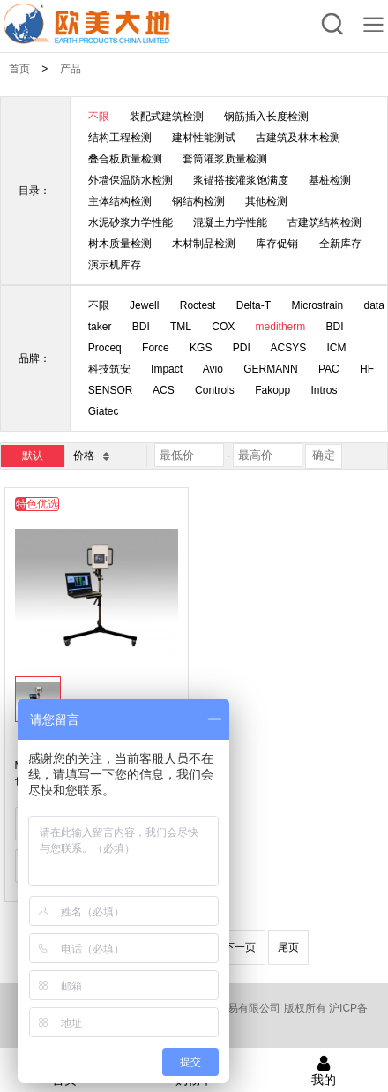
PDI (241, 348)
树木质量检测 (120, 243)
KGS (201, 348)
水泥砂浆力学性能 (130, 222)
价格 (90, 455)
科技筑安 (109, 369)
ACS (164, 390)
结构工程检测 (120, 138)
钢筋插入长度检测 (266, 116)
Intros (324, 390)
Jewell (144, 305)
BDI (141, 326)
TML (180, 326)
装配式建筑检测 (167, 116)
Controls (215, 390)
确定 (323, 455)
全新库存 (340, 243)
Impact (167, 369)
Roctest (198, 305)
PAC (329, 369)
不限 (98, 116)
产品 (70, 69)
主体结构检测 (120, 201)
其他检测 (266, 201)
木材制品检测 (203, 243)
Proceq (105, 348)
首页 (19, 69)
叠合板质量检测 (125, 159)
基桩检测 (330, 180)
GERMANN (270, 369)
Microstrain (317, 305)
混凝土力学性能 (230, 222)
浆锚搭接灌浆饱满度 (240, 180)
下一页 (240, 947)
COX (223, 326)
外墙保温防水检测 (130, 180)
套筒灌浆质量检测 (225, 159)
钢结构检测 (198, 201)
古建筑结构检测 (324, 222)
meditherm (281, 326)
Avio (213, 369)
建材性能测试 (203, 138)
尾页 (288, 947)
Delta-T (253, 305)
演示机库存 (114, 265)
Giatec (103, 411)
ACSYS (288, 348)
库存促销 (277, 243)
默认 (32, 455)
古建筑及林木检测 (298, 138)
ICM (337, 348)
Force (155, 348)
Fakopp (272, 390)
